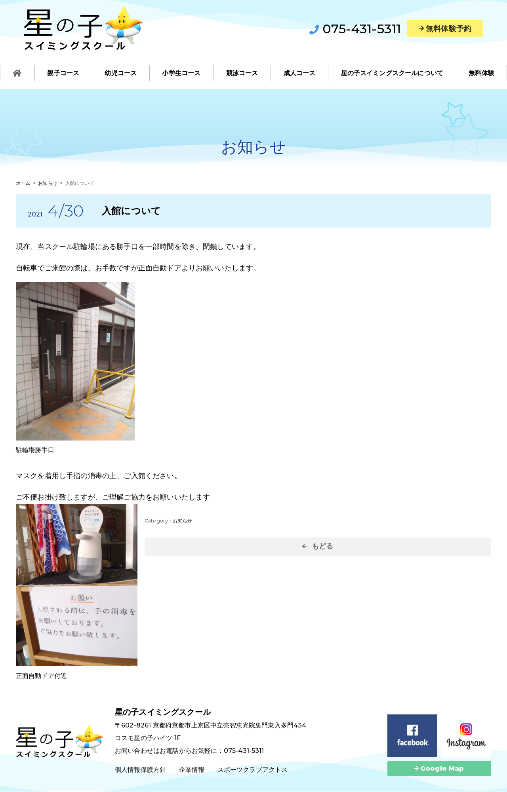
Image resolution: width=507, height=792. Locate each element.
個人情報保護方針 (140, 769)
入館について (131, 211)
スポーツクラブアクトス (252, 769)
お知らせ (182, 521)
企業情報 (192, 769)
